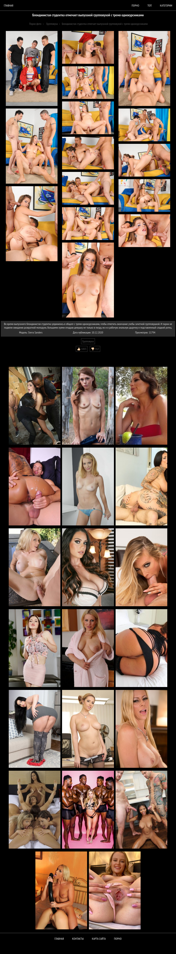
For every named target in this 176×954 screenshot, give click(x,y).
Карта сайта (99, 938)
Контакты (78, 938)
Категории (166, 5)
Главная (8, 5)
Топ (149, 5)
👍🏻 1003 (81, 349)
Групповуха (88, 341)
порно (135, 5)
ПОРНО (118, 938)
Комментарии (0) (11, 354)
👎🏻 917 (95, 349)
